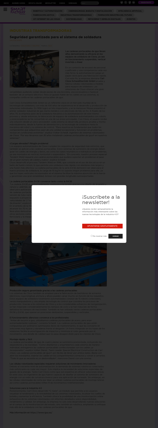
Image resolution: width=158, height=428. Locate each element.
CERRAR (116, 236)
